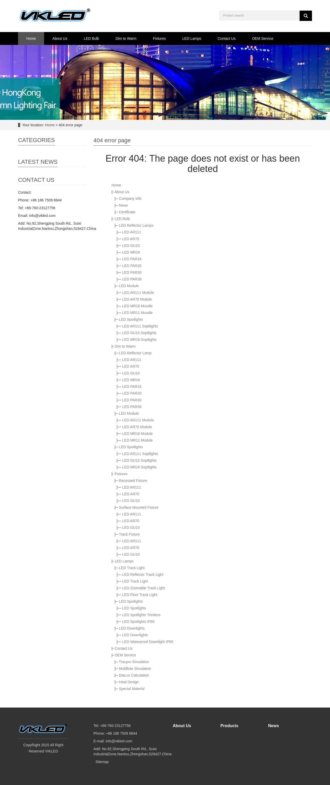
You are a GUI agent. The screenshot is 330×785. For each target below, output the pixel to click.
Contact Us (226, 38)
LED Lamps (191, 38)
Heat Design (129, 682)
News (123, 205)
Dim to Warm (126, 38)
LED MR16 (131, 252)
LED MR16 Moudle (137, 306)
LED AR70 (130, 239)
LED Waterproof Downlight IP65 (147, 642)
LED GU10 (131, 246)
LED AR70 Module (137, 299)
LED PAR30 (131, 272)
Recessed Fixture (133, 480)
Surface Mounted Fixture (138, 507)
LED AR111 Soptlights (140, 326)
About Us (59, 38)
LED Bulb (91, 38)
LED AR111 (131, 232)
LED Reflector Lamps (136, 225)
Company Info (130, 199)
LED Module (129, 286)
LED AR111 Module (138, 293)
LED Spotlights (131, 319)
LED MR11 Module (137, 440)
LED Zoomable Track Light (143, 588)
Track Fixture (129, 534)
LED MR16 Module (137, 433)
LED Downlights (132, 628)
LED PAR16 (131, 259)
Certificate (127, 212)
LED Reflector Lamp (135, 353)
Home (31, 38)
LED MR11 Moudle (137, 313)
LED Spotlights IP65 (138, 621)
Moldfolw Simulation (135, 668)
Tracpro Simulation (134, 662)
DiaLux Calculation (134, 675)
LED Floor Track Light (139, 595)
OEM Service (262, 38)
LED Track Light (132, 568)
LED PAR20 (131, 266)
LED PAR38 (131, 279)
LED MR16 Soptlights (139, 339)
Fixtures (159, 38)
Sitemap (102, 762)
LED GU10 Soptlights (139, 333)
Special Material (132, 689)
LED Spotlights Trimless (141, 615)
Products (229, 726)
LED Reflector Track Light (142, 574)
